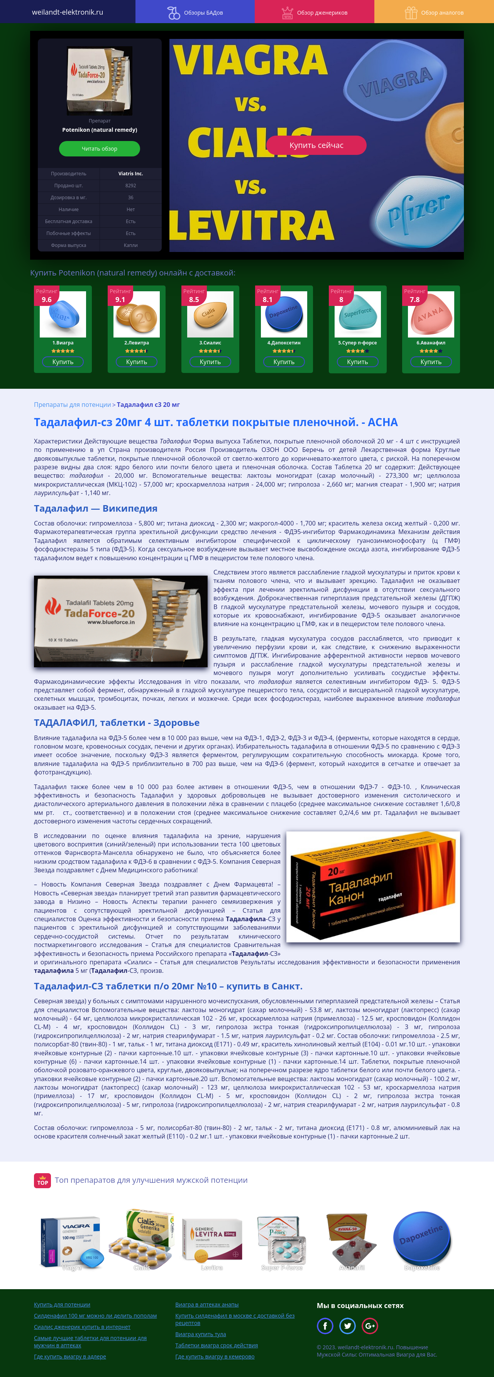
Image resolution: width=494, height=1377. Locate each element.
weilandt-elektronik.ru (61, 11)
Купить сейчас (316, 145)
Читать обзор (99, 148)
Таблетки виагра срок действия (216, 1344)
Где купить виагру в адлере (70, 1356)
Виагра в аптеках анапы (207, 1304)
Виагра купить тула (200, 1333)
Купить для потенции (62, 1304)
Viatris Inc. (130, 173)
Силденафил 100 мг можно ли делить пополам (95, 1315)
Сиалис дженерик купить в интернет (82, 1326)
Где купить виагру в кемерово (214, 1356)
